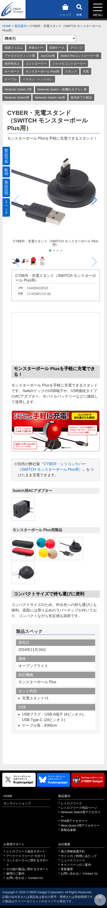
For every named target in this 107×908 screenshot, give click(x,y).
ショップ (65, 9)
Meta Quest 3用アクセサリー (80, 825)
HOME (6, 26)
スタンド (71, 71)
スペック (6, 207)
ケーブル (11, 79)
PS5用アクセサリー (74, 821)
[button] (94, 200)
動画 (6, 172)
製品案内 (21, 26)
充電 (86, 71)
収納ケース (57, 47)
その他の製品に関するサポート (27, 869)
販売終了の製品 (81, 97)
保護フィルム (14, 47)
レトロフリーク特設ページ (79, 807)
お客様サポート (14, 844)
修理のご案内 (15, 873)
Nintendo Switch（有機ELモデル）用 (62, 89)
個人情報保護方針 (73, 851)
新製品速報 (68, 830)
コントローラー (36, 63)
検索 (79, 9)
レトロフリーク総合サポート (25, 851)
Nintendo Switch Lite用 (50, 97)
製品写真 (6, 155)
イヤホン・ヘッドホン (38, 79)
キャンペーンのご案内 (76, 864)
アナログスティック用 (20, 55)
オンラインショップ (17, 803)
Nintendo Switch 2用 (18, 89)
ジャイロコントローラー (69, 63)
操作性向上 (12, 63)
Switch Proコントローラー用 (80, 55)
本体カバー (36, 47)
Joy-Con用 (48, 55)
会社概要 (64, 844)
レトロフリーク (71, 803)
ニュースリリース (73, 860)
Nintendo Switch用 (17, 97)
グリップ (76, 47)
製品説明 (6, 187)
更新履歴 (67, 869)
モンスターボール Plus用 (42, 71)
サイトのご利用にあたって (79, 856)
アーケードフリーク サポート (26, 856)
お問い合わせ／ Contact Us (24, 878)
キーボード (12, 71)
